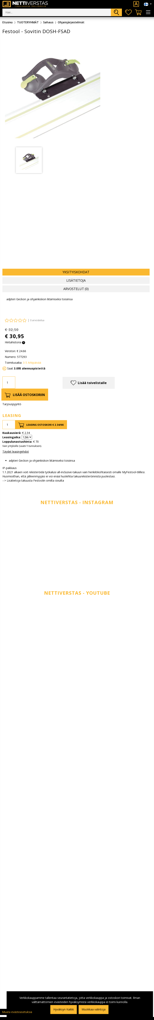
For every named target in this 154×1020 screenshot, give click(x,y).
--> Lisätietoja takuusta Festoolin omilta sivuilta (33, 480)
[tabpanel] (29, 160)
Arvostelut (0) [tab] (76, 289)
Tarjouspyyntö (11, 404)
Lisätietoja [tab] (76, 280)
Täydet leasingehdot (15, 451)
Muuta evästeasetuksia (17, 1012)
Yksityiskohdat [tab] (76, 272)
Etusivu (7, 22)
